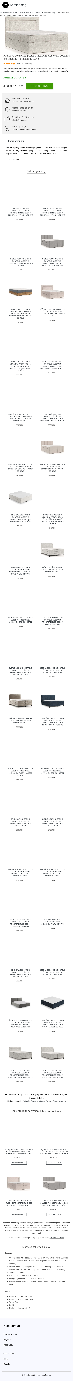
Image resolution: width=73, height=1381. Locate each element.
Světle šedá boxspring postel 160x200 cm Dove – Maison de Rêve (52, 569)
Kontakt (6, 1364)
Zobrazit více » (64, 71)
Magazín (6, 1340)
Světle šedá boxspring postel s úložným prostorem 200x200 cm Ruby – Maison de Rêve (54, 1203)
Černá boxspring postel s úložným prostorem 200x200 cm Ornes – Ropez (20, 620)
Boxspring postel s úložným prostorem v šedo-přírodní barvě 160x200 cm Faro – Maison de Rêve (20, 313)
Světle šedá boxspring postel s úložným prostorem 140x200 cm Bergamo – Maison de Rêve (54, 1151)
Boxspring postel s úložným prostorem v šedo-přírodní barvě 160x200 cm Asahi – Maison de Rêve (52, 519)
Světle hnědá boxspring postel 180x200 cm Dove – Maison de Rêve (20, 720)
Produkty (6, 13)
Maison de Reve (36, 71)
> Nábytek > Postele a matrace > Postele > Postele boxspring (33, 13)
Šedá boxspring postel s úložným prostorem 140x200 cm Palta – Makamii (52, 922)
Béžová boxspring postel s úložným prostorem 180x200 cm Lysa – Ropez (52, 670)
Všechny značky (10, 1334)
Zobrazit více (14, 160)
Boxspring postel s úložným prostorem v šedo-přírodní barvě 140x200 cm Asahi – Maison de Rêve (20, 366)
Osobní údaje (8, 1354)
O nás (5, 1359)
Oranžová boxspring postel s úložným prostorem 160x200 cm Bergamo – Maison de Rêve (19, 1151)
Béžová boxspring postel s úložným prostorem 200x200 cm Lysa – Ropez (52, 972)
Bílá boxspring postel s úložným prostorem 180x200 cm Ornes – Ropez (52, 771)
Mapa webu (8, 1345)
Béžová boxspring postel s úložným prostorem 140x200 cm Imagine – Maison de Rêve (19, 1203)
